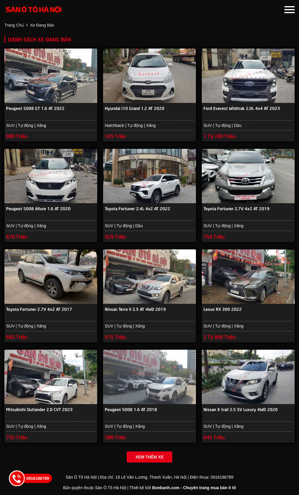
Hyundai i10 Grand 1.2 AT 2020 (134, 108)
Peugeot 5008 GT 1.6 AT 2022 (35, 108)
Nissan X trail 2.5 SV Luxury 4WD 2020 (241, 409)
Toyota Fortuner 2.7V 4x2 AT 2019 (237, 208)
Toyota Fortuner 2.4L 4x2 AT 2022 (137, 208)
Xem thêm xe (149, 457)
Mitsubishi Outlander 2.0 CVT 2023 (39, 409)
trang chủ (14, 25)
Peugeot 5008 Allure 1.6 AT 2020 (38, 208)
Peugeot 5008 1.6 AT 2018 (131, 409)
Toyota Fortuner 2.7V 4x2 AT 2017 (39, 309)
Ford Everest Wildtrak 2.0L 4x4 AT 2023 (242, 108)
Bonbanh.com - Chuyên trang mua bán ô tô (194, 487)
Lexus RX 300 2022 (223, 309)
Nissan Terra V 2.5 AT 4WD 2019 (135, 309)
